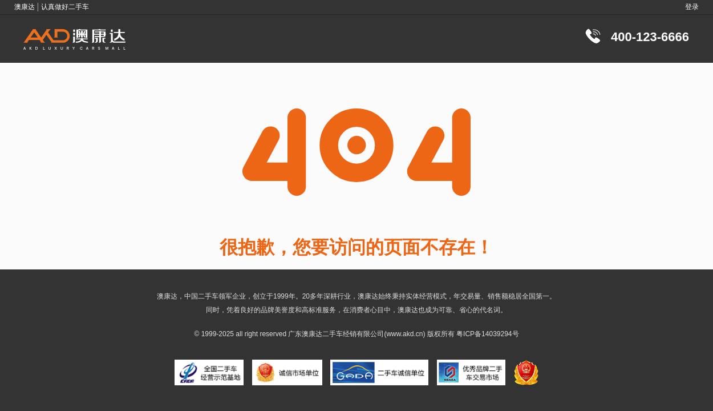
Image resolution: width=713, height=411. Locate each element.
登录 (692, 7)
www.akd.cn (404, 334)
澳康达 (312, 334)
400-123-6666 (650, 37)
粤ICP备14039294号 (487, 334)
